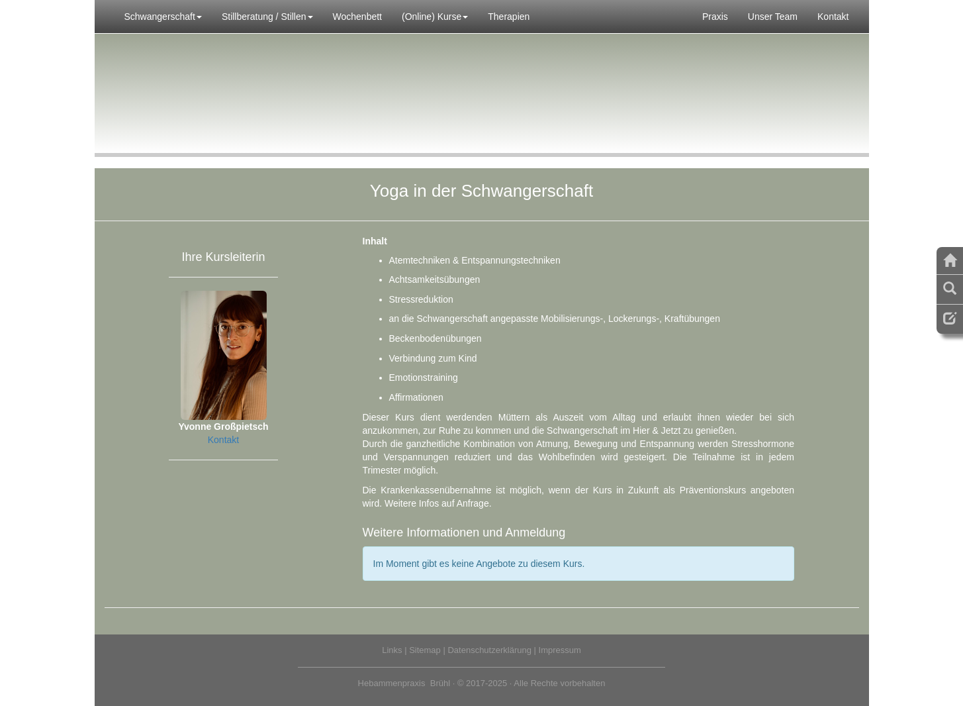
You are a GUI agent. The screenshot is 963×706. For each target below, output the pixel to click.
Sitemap (425, 650)
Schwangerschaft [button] (163, 16)
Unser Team (773, 16)
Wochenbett (357, 16)
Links (392, 650)
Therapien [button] (508, 16)
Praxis (715, 16)
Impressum (560, 650)
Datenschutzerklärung (489, 650)
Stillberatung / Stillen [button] (267, 16)
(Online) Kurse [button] (435, 16)
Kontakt (832, 16)
